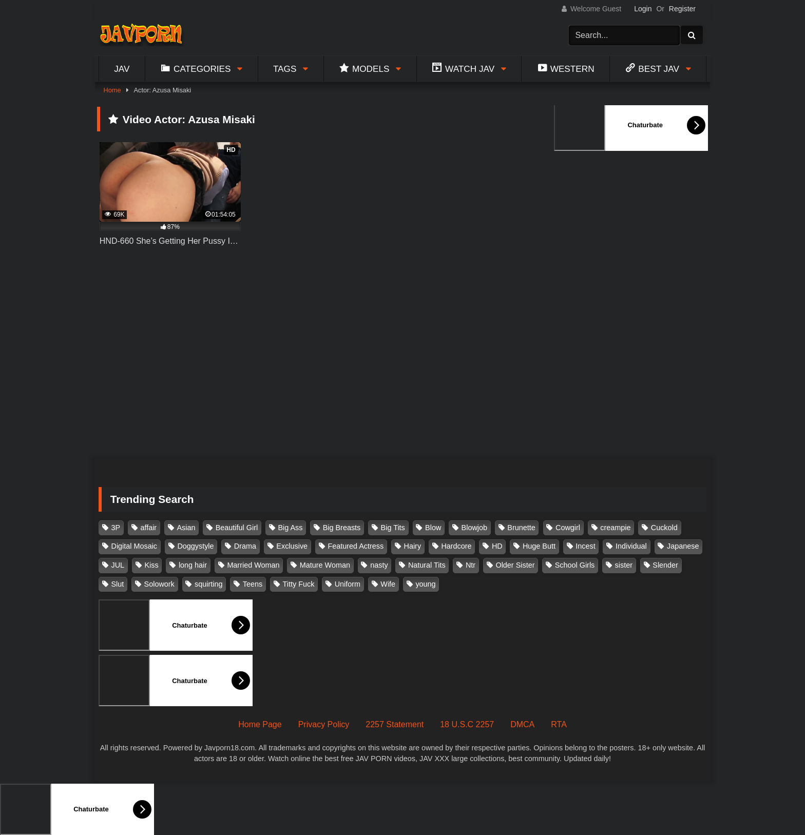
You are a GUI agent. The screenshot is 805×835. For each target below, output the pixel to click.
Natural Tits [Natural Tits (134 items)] (427, 565)
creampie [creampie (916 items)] (615, 527)
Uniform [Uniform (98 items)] (347, 584)
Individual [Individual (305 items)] (631, 546)
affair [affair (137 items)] (148, 527)
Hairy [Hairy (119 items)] (412, 546)
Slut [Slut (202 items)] (117, 584)
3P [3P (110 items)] (116, 527)
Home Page (260, 724)
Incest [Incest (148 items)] (585, 546)
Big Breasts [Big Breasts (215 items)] (342, 527)
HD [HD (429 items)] (497, 546)
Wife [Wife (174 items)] (387, 584)
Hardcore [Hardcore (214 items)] (456, 546)
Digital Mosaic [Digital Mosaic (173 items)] (134, 546)
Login (642, 9)
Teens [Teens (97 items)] (252, 584)
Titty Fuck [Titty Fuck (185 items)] (299, 584)
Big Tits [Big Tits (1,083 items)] (393, 527)
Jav (121, 69)
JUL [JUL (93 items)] (118, 565)
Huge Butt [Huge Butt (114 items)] (539, 546)
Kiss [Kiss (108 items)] (151, 565)
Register (682, 9)
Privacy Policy (324, 724)
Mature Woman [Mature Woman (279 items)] (325, 565)
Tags (285, 69)
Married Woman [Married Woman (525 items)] (253, 565)
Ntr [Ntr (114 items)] (470, 565)
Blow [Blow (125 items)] (433, 527)
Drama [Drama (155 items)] (245, 546)
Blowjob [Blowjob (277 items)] (474, 527)
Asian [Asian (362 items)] (186, 527)
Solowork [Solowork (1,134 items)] (159, 584)
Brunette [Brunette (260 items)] (521, 527)
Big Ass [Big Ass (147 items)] (290, 527)
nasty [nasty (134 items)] (379, 565)
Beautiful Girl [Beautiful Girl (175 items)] (237, 527)
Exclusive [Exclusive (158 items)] (292, 546)
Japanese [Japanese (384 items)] (683, 546)
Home (112, 90)
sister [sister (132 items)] (623, 565)
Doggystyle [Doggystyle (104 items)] (195, 546)
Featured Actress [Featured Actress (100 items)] (356, 546)
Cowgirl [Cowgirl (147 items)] (567, 527)
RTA (559, 724)
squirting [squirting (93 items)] (208, 584)
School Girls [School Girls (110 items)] (575, 565)
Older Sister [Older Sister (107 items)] (514, 565)
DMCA (522, 724)
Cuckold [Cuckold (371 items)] (664, 527)
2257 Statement (395, 724)
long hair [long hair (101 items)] (193, 565)
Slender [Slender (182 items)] (665, 565)
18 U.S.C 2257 (467, 724)
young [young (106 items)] (425, 584)
